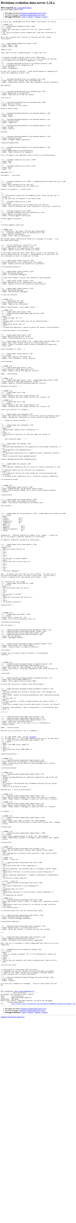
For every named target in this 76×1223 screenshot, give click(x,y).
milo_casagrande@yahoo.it (22, 8)
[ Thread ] (30, 17)
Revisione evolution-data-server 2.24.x (33, 13)
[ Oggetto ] (37, 17)
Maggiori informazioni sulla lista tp (12, 1214)
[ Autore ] (45, 17)
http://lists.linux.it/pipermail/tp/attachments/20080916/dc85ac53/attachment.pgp (43, 1200)
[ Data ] (24, 17)
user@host (32, 880)
